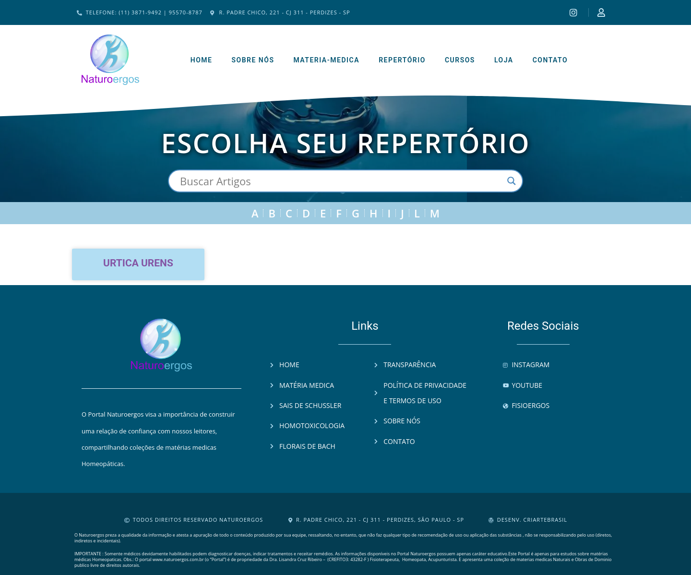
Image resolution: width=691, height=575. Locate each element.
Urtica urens (138, 263)
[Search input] (341, 181)
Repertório (402, 60)
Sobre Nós (252, 60)
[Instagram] (575, 12)
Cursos (460, 60)
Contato (550, 60)
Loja (503, 60)
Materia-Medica (326, 60)
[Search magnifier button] (511, 181)
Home (202, 60)
